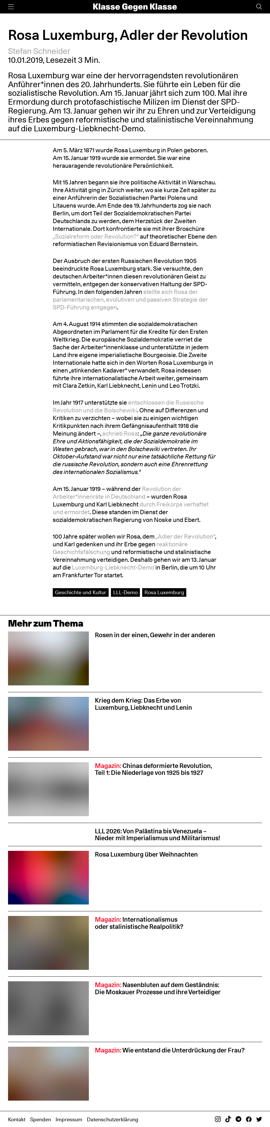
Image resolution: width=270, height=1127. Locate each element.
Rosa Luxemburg (164, 592)
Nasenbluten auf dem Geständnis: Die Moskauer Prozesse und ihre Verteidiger (158, 988)
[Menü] (11, 7)
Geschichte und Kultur (80, 592)
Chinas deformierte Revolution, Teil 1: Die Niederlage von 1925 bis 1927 (153, 769)
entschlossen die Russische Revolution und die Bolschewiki (128, 406)
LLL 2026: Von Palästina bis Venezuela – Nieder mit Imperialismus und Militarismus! (157, 834)
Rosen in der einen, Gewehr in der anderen (155, 635)
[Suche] (259, 7)
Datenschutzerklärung (112, 1119)
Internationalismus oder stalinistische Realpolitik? (139, 922)
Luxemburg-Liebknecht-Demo (89, 128)
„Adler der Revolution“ (185, 536)
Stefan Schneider (39, 51)
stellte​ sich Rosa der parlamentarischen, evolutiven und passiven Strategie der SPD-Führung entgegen (130, 299)
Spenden (40, 1119)
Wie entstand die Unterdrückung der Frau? (170, 1050)
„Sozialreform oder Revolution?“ (96, 236)
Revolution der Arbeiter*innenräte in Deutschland (117, 492)
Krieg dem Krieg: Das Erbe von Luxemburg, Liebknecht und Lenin (143, 703)
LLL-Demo (125, 592)
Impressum (69, 1119)
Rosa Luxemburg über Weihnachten (146, 854)
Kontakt (17, 1119)
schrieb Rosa (120, 433)
